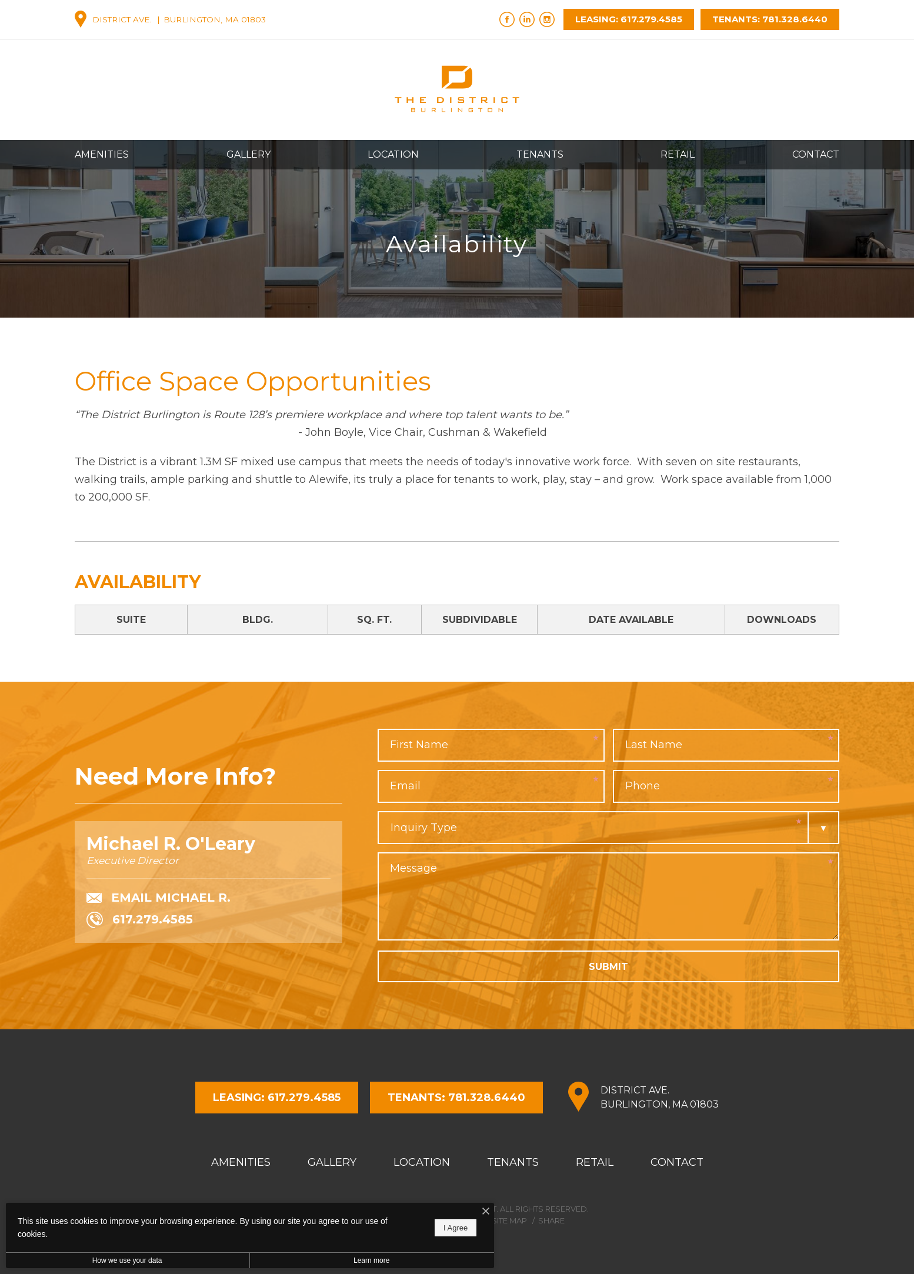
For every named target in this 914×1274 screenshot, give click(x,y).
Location (393, 154)
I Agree (379, 1227)
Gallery (248, 154)
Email (405, 785)
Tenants (539, 154)
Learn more (314, 1260)
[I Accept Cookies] (409, 1212)
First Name (419, 744)
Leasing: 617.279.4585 (628, 19)
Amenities (102, 154)
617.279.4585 (139, 921)
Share (551, 1220)
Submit (608, 966)
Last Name (653, 744)
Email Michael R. (158, 898)
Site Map (509, 1220)
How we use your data (108, 1260)
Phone (642, 785)
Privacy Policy (448, 1220)
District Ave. (660, 1098)
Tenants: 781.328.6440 (770, 19)
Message (413, 868)
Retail (678, 154)
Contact (815, 154)
